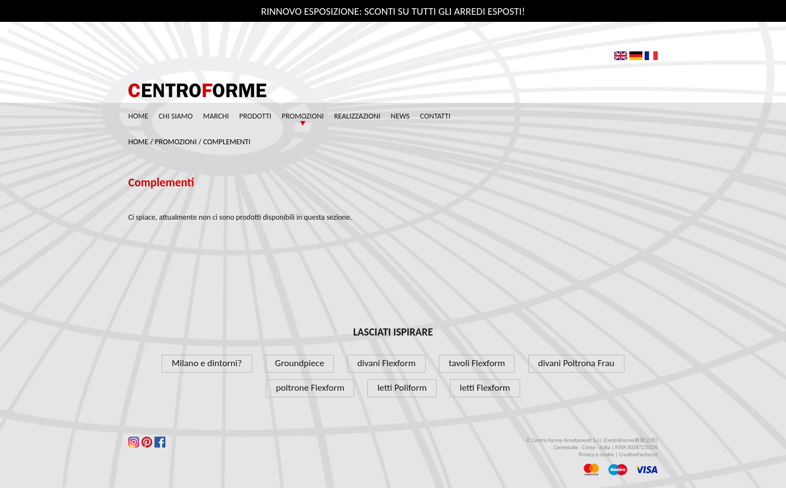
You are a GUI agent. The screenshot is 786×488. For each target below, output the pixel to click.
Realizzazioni (357, 116)
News (400, 116)
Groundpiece (299, 363)
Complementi (227, 141)
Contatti (435, 116)
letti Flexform (485, 387)
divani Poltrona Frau (576, 363)
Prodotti (255, 116)
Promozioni (303, 116)
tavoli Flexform (477, 363)
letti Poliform (401, 387)
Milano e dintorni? (207, 363)
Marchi (216, 116)
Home (138, 116)
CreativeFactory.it (638, 454)
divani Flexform (386, 363)
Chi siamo (176, 116)
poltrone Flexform (310, 387)
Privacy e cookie (596, 454)
